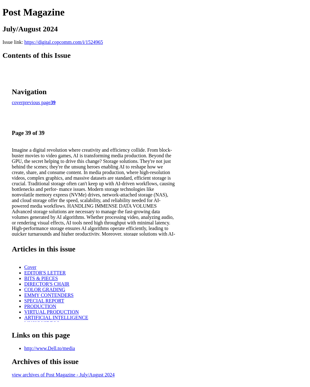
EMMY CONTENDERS (49, 295)
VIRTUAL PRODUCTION (51, 312)
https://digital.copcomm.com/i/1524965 (63, 42)
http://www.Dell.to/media (49, 348)
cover (17, 102)
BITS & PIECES (41, 278)
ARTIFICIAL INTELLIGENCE (56, 317)
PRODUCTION (40, 306)
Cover (30, 267)
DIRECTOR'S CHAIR (46, 284)
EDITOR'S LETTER (45, 272)
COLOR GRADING (44, 289)
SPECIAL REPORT (44, 300)
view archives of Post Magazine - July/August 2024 (63, 374)
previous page (37, 102)
